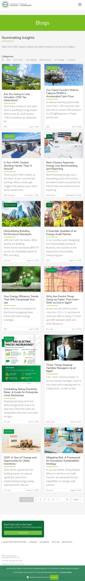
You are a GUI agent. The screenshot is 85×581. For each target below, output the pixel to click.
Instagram (67, 542)
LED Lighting (31, 60)
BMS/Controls (45, 60)
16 (67, 499)
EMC (9, 60)
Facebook (44, 542)
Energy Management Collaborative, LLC (17, 4)
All (3, 60)
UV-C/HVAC (18, 60)
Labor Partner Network (14, 542)
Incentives (71, 60)
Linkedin (33, 542)
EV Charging (59, 60)
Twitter (55, 542)
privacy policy (66, 572)
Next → (78, 499)
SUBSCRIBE (23, 533)
